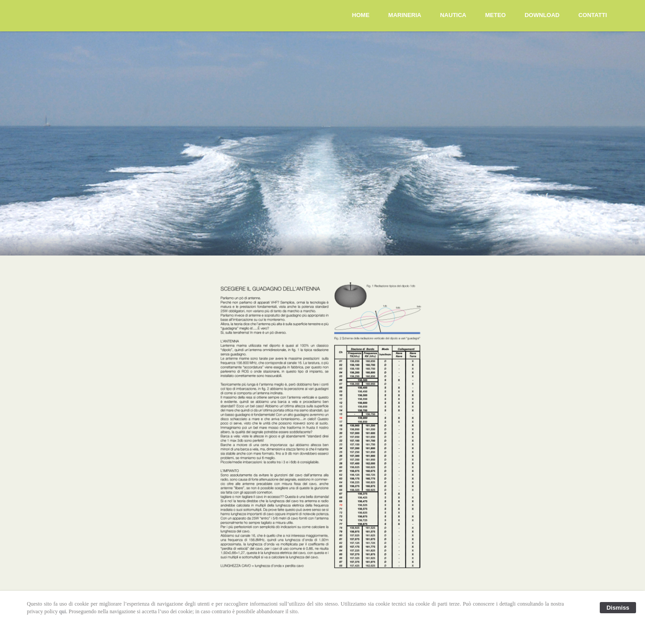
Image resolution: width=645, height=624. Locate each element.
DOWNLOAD (542, 15)
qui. (63, 611)
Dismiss (617, 607)
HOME (361, 15)
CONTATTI (592, 15)
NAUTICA (453, 15)
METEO (495, 15)
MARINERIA (404, 15)
